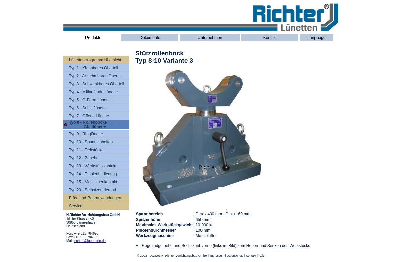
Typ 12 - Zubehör (84, 158)
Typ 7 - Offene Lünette (89, 116)
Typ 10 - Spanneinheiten (91, 142)
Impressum (216, 255)
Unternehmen (210, 37)
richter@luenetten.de (90, 241)
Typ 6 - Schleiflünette (88, 108)
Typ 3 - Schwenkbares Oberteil (96, 84)
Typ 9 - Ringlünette (86, 134)
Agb (261, 255)
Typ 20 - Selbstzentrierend (92, 190)
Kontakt (270, 37)
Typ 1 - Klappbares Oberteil (93, 68)
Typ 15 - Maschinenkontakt (93, 182)
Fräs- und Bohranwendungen (95, 198)
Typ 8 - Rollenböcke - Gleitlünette (88, 124)
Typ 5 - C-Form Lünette (90, 100)
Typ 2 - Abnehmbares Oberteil (95, 76)
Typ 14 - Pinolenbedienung (93, 174)
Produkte (93, 37)
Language (316, 37)
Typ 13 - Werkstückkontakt (92, 166)
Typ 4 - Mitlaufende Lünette (93, 92)
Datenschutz (235, 255)
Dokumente (149, 37)
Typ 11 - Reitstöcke (86, 150)
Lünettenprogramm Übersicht (95, 60)
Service (75, 206)
